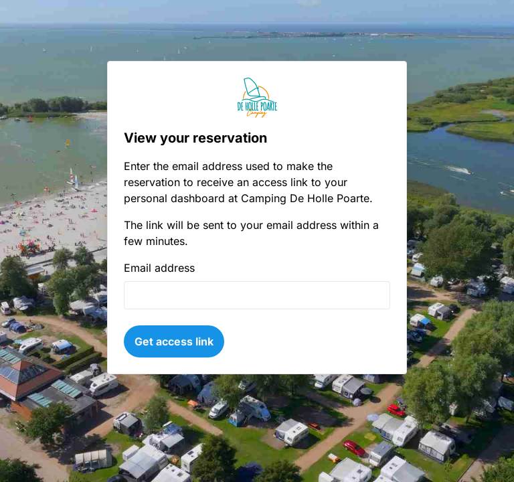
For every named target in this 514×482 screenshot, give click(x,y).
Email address (159, 267)
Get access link (174, 341)
